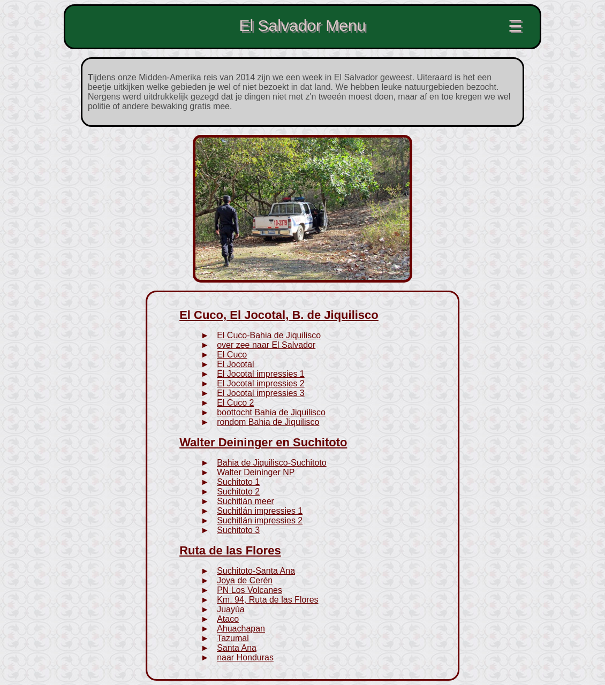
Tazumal (233, 638)
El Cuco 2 (235, 402)
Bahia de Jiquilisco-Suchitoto (272, 462)
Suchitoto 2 (238, 491)
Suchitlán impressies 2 (260, 520)
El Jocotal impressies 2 (261, 383)
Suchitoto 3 (238, 530)
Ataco (228, 618)
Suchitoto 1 (238, 481)
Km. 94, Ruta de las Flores (267, 599)
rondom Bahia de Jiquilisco (268, 422)
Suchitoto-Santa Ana (256, 570)
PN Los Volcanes (249, 590)
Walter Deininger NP (255, 472)
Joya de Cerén (245, 580)
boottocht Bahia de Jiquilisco (271, 412)
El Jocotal (235, 364)
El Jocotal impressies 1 (261, 373)
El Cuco (232, 354)
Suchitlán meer (245, 501)
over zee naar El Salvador (266, 344)
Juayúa (231, 609)
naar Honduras (245, 657)
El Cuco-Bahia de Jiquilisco (269, 335)
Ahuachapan (241, 628)
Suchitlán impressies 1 (260, 510)
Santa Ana (236, 647)
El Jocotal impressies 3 (261, 393)
